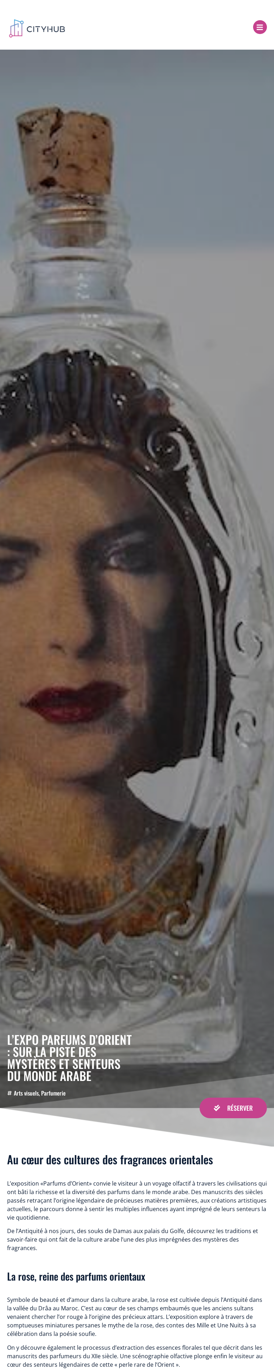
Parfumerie (53, 1093)
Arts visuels (26, 1093)
